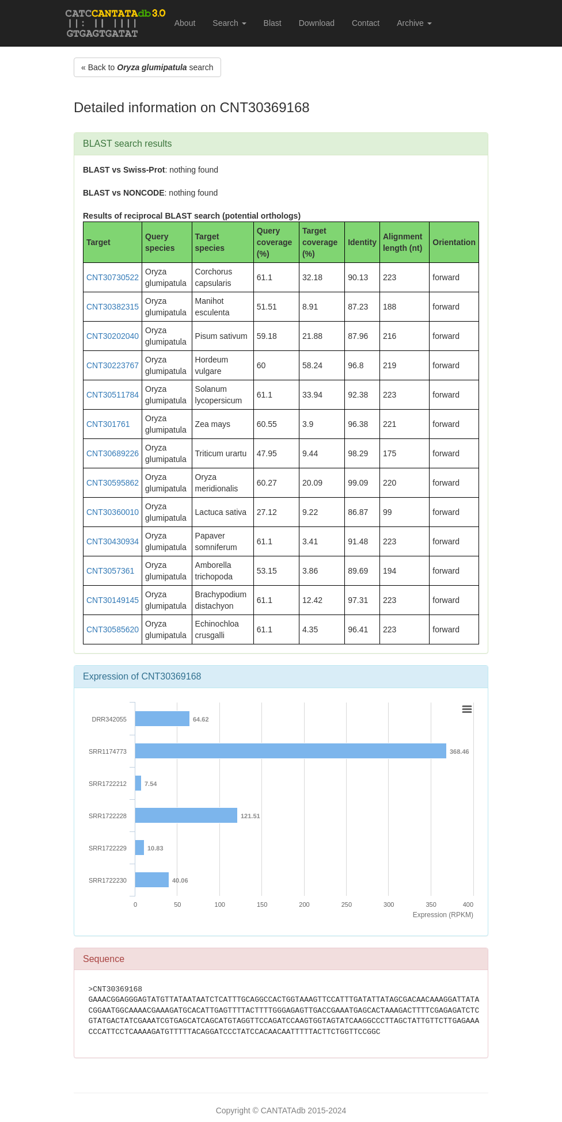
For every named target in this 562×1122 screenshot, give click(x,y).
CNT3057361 (110, 570)
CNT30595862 (112, 482)
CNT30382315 (112, 306)
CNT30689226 (112, 453)
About (185, 23)
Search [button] (229, 23)
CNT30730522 (112, 277)
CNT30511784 (112, 394)
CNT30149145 (112, 600)
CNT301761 (108, 424)
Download (317, 23)
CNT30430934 (112, 541)
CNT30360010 (112, 512)
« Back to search (147, 67)
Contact (365, 23)
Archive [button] (414, 23)
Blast (273, 23)
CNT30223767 (112, 365)
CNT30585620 (112, 629)
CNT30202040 (112, 336)
